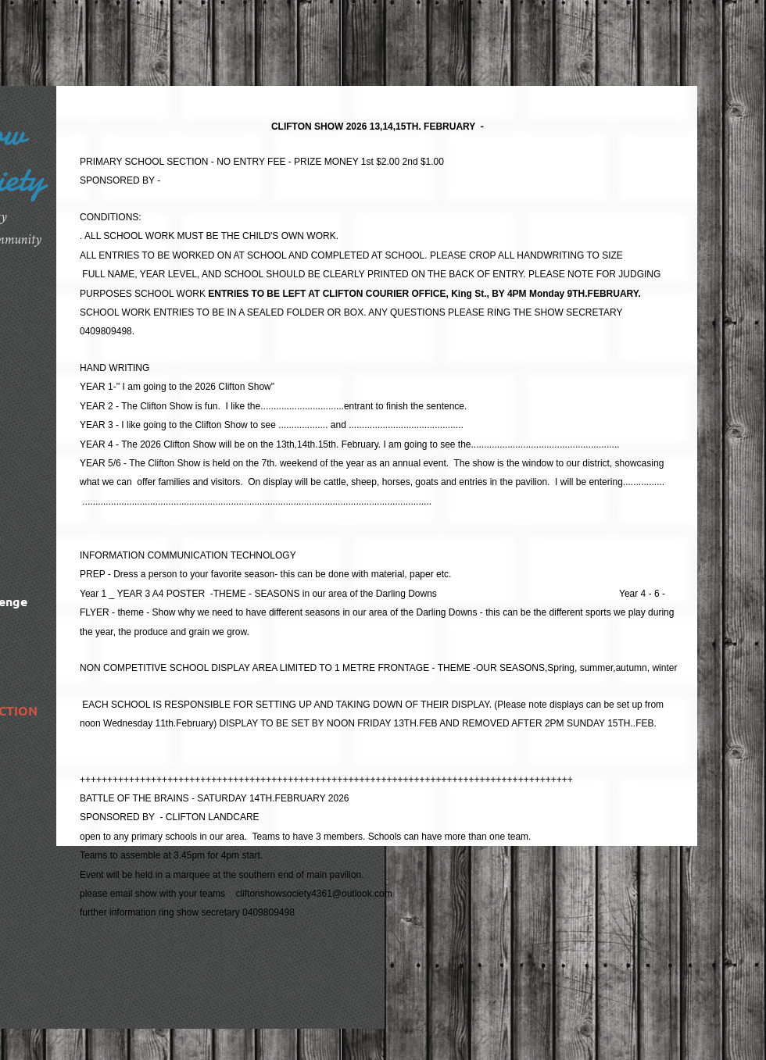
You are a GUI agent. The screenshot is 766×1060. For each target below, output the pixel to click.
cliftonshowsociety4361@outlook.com (313, 893)
